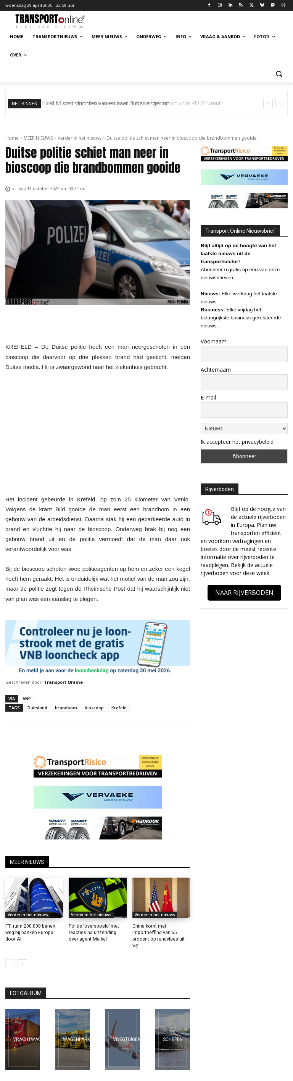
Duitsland (37, 707)
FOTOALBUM (26, 986)
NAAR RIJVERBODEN (244, 592)
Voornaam (214, 341)
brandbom (66, 707)
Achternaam (216, 369)
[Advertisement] (97, 435)
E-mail (208, 397)
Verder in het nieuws (79, 138)
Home (12, 138)
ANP (27, 698)
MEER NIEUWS (38, 138)
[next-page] (22, 957)
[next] (280, 103)
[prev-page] (10, 957)
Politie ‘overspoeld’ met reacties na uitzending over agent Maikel (93, 932)
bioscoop (94, 707)
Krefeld (119, 707)
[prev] (268, 103)
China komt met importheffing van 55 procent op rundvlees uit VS (161, 932)
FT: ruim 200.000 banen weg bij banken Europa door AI (34, 932)
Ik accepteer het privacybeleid (237, 441)
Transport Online (63, 682)
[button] (279, 73)
